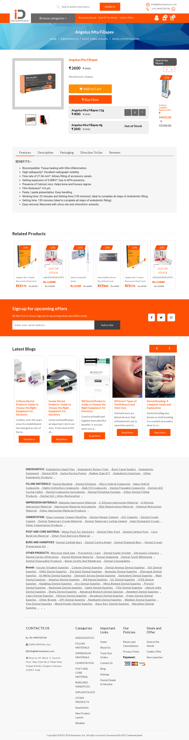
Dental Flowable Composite (127, 487)
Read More (29, 439)
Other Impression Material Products (63, 510)
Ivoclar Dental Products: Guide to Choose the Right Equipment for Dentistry (60, 408)
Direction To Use (91, 152)
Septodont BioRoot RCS (53, 277)
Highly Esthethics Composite (60, 487)
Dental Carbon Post (135, 531)
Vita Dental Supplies (39, 603)
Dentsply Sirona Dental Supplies (95, 575)
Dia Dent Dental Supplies (86, 571)
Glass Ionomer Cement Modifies (66, 517)
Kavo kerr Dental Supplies (112, 603)
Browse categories (53, 18)
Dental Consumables (117, 560)
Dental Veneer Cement (104, 517)
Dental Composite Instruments (65, 491)
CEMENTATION (84, 662)
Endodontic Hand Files (60, 469)
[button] (38, 83)
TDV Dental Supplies (129, 587)
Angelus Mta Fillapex (125, 38)
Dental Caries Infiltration (42, 556)
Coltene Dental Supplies (87, 567)
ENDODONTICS (69, 38)
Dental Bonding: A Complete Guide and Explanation (159, 404)
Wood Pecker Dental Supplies (73, 603)
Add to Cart (90, 89)
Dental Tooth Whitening (136, 556)
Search (110, 6)
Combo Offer (154, 651)
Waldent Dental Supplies (140, 599)
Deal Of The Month (108, 17)
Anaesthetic (82, 707)
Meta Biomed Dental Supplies (122, 583)
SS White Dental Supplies (55, 575)
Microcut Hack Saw (63, 552)
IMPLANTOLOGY (85, 692)
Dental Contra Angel (98, 542)
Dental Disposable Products (44, 560)
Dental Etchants (86, 483)
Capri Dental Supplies (39, 595)
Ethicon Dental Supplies (71, 595)
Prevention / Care (89, 552)
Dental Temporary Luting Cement (106, 521)
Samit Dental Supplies (99, 587)
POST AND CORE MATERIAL (81, 672)
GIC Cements (129, 517)
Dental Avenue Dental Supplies (125, 567)
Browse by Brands (88, 17)
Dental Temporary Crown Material (60, 521)
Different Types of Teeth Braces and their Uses (125, 404)
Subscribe (107, 325)
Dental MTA (50, 473)
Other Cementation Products (44, 525)
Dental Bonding (63, 483)
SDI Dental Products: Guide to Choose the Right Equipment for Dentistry (93, 406)
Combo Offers (127, 17)
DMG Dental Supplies (53, 571)
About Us (105, 647)
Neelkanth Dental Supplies (105, 599)
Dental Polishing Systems (104, 491)
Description (45, 152)
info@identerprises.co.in (161, 4)
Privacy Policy (131, 651)
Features (25, 152)
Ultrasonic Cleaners (146, 552)
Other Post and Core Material (71, 535)
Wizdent (80, 723)
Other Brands (47, 599)
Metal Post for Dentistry (78, 531)
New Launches (155, 657)
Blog (103, 668)
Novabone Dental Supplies (106, 595)
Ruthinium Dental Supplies (65, 587)
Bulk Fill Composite (94, 487)
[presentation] (166, 69)
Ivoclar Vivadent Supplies (52, 567)
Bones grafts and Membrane (83, 560)
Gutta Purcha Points (74, 473)
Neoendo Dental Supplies (121, 571)
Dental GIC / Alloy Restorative (60, 495)
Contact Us (106, 662)
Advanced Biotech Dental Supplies (101, 591)
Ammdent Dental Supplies (142, 591)
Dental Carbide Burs (69, 542)
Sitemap (104, 674)
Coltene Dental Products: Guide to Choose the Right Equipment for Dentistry (27, 408)
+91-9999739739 (157, 8)
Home (53, 38)
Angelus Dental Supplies (64, 579)
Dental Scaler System (117, 552)
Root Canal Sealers (95, 38)
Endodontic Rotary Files (93, 469)
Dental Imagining (107, 556)
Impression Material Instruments (75, 506)
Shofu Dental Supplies (63, 591)
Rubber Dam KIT (99, 473)
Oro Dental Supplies (88, 583)
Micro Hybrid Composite (114, 483)
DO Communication (132, 735)
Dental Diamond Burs (128, 542)
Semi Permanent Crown (144, 521)
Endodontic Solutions (127, 473)
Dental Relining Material (77, 556)
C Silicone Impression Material (118, 502)
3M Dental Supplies (95, 579)
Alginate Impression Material (77, 502)
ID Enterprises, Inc (75, 735)
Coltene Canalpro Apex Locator (165, 107)
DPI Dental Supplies (72, 599)
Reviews (114, 152)
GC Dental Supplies (122, 579)
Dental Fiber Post (108, 531)
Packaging (67, 152)
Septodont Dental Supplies (136, 575)
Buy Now (90, 99)
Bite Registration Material (116, 506)
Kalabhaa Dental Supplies (55, 583)
